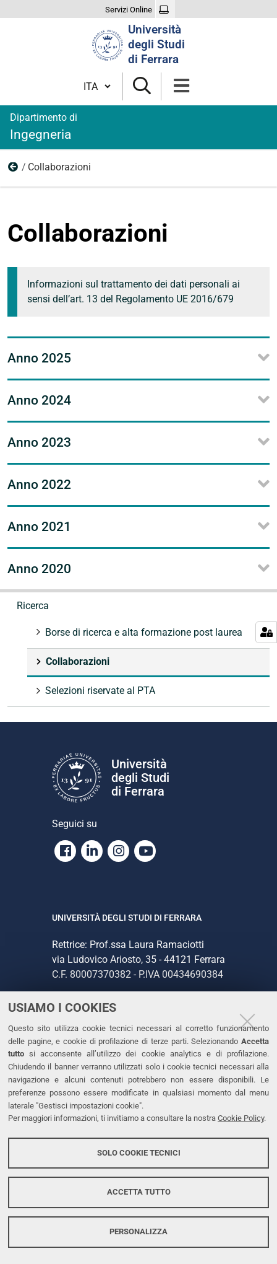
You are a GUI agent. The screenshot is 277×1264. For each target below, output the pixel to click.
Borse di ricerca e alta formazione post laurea (142, 632)
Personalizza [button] (138, 1231)
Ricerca (13, 169)
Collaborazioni (76, 661)
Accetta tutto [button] (139, 1191)
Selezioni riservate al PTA (99, 690)
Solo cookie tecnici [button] (139, 1152)
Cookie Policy (241, 1118)
